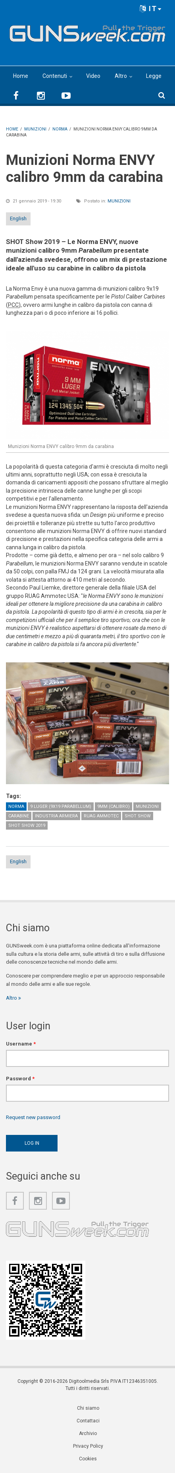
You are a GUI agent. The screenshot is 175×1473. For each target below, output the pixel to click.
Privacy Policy (88, 1446)
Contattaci (88, 1420)
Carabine (18, 816)
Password (20, 1079)
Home (20, 76)
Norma (16, 806)
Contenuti (54, 76)
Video (93, 76)
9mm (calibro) (113, 806)
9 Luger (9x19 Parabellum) (60, 806)
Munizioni (119, 201)
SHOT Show (138, 816)
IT (151, 8)
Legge (154, 76)
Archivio (88, 1433)
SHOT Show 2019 (26, 825)
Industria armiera (56, 816)
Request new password (33, 1117)
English (18, 218)
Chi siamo (88, 1408)
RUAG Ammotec (101, 816)
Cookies (88, 1458)
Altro (121, 76)
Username (21, 1044)
